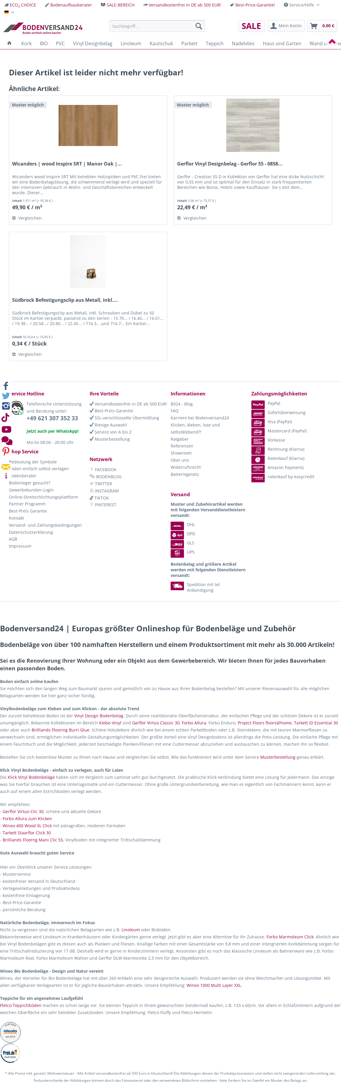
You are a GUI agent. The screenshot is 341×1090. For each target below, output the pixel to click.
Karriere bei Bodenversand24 (200, 418)
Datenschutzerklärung (31, 532)
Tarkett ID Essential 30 (316, 723)
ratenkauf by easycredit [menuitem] (282, 476)
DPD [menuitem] (183, 533)
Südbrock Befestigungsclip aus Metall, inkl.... (65, 300)
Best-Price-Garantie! (255, 5)
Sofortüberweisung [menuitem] (278, 412)
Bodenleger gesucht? (29, 483)
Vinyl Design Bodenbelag (98, 715)
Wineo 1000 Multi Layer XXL (214, 985)
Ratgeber (180, 439)
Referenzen (182, 446)
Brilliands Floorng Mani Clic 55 (33, 840)
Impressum (20, 546)
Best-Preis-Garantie (111, 410)
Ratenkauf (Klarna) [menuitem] (277, 458)
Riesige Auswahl (108, 425)
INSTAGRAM (104, 491)
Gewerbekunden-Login (31, 490)
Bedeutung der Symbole (33, 462)
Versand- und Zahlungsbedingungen (45, 525)
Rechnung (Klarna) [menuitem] (277, 449)
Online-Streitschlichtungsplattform (43, 497)
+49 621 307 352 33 (52, 418)
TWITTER (101, 483)
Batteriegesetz (185, 474)
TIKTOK (99, 498)
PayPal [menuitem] (265, 403)
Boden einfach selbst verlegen (39, 468)
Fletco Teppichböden (20, 1005)
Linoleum (131, 929)
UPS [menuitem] (183, 552)
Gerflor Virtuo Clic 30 (23, 811)
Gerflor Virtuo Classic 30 (156, 723)
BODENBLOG (106, 476)
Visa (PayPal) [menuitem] (271, 421)
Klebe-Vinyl (110, 723)
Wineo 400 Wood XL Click (27, 825)
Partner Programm (27, 504)
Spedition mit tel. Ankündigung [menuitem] (196, 587)
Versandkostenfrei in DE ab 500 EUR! (185, 5)
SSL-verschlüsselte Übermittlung (124, 418)
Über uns (180, 460)
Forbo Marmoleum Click (289, 937)
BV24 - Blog (182, 404)
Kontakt (16, 518)
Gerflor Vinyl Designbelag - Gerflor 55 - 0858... (229, 164)
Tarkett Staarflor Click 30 (27, 833)
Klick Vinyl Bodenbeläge (31, 777)
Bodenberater (22, 476)
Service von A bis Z (111, 432)
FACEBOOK (103, 469)
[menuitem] (20, 5)
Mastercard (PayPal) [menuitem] (279, 431)
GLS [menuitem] (182, 543)
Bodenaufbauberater (71, 5)
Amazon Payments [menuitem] (277, 467)
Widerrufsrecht (186, 467)
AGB (13, 539)
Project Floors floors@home (265, 723)
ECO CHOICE (23, 5)
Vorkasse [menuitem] (268, 440)
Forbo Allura (194, 723)
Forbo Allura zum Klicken (27, 818)
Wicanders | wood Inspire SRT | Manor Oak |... (67, 164)
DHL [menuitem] (183, 524)
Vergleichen (27, 218)
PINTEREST (103, 504)
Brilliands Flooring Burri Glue (60, 730)
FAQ (175, 410)
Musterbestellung (110, 439)
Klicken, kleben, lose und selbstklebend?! (195, 428)
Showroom (181, 453)
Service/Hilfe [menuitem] (299, 5)
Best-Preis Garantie (28, 511)
